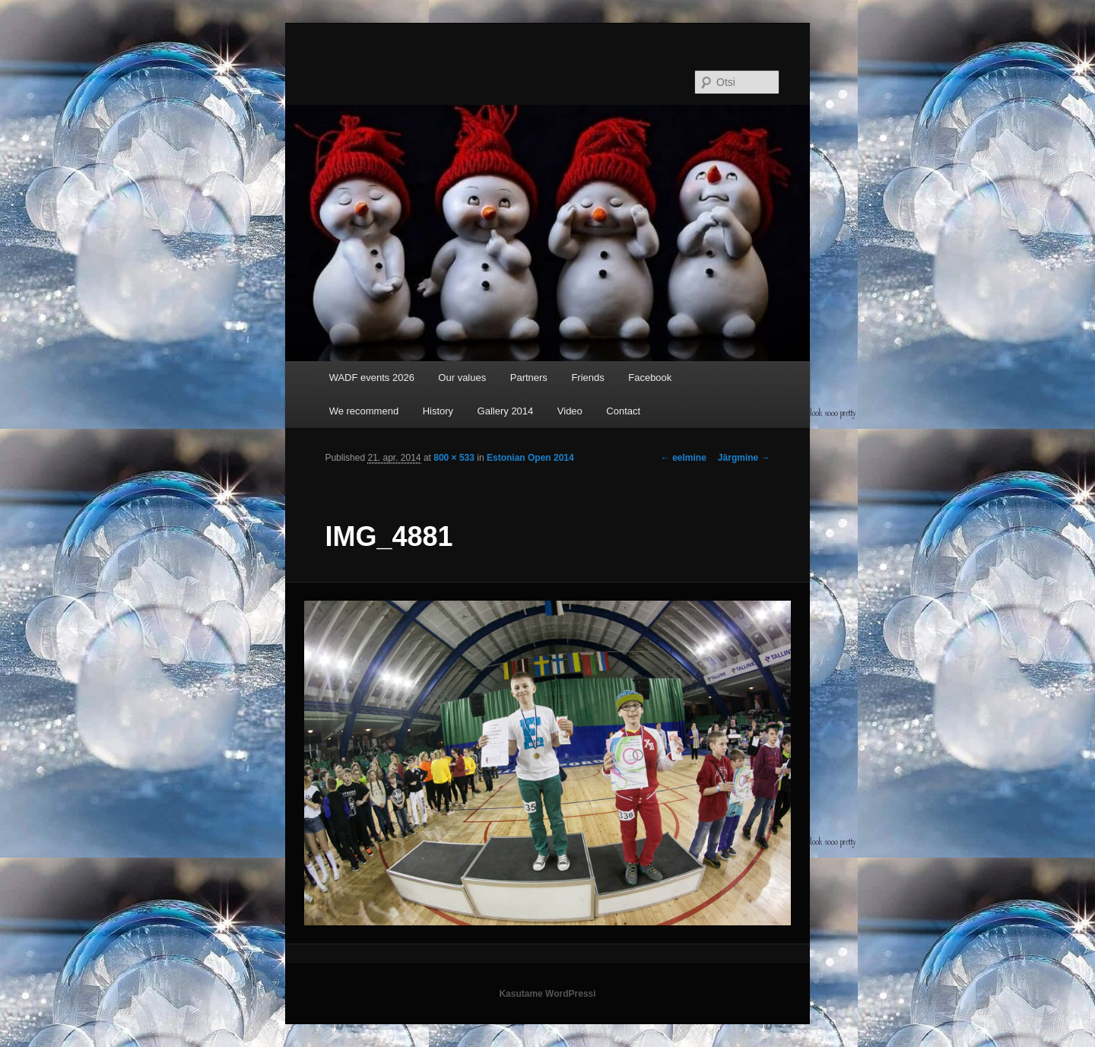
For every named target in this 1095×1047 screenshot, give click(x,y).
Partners (529, 377)
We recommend (364, 411)
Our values (462, 377)
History (438, 411)
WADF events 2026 (371, 377)
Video (569, 411)
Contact (623, 411)
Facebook (649, 377)
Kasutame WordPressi (547, 993)
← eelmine (683, 457)
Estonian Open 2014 (530, 457)
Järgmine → (744, 457)
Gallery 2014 (506, 411)
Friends (587, 377)
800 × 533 (453, 457)
